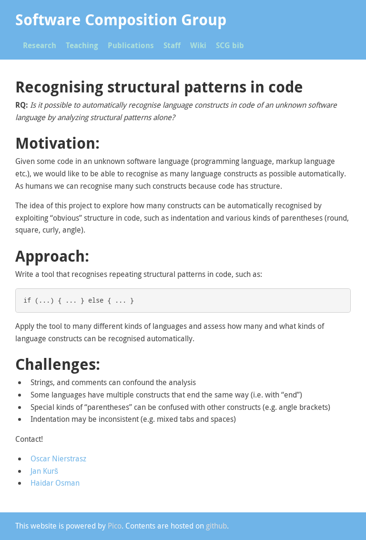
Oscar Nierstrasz (58, 458)
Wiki (198, 45)
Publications (131, 45)
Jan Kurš (44, 471)
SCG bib (230, 45)
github (216, 525)
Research (39, 45)
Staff (172, 45)
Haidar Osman (55, 483)
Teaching (82, 45)
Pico (115, 525)
